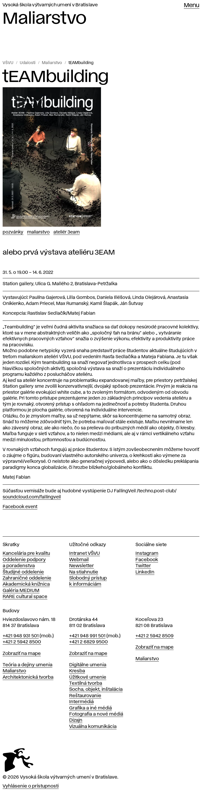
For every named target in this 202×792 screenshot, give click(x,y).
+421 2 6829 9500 (88, 642)
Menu (191, 5)
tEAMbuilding (80, 63)
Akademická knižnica (26, 584)
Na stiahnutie (83, 572)
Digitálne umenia (87, 665)
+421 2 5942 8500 (22, 642)
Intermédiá (81, 702)
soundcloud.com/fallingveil (32, 497)
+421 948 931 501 (21, 636)
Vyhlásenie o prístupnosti (31, 786)
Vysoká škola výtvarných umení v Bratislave (50, 5)
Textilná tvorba (85, 683)
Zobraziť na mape (22, 654)
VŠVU (8, 63)
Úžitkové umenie (87, 677)
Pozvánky (13, 232)
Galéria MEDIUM (21, 591)
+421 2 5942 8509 (154, 636)
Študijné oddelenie (23, 572)
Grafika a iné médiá (90, 708)
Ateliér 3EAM (66, 232)
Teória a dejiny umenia (27, 665)
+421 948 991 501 (87, 636)
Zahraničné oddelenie (27, 578)
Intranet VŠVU (84, 553)
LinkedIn (144, 572)
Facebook (146, 560)
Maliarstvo (52, 63)
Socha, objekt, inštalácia (96, 689)
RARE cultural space (25, 597)
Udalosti (28, 63)
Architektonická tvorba (28, 677)
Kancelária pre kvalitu (26, 553)
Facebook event (20, 507)
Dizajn (75, 720)
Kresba (77, 671)
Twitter (143, 566)
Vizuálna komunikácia (93, 727)
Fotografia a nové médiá (96, 714)
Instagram (146, 553)
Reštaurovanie (85, 696)
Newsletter (81, 566)
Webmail (79, 560)
